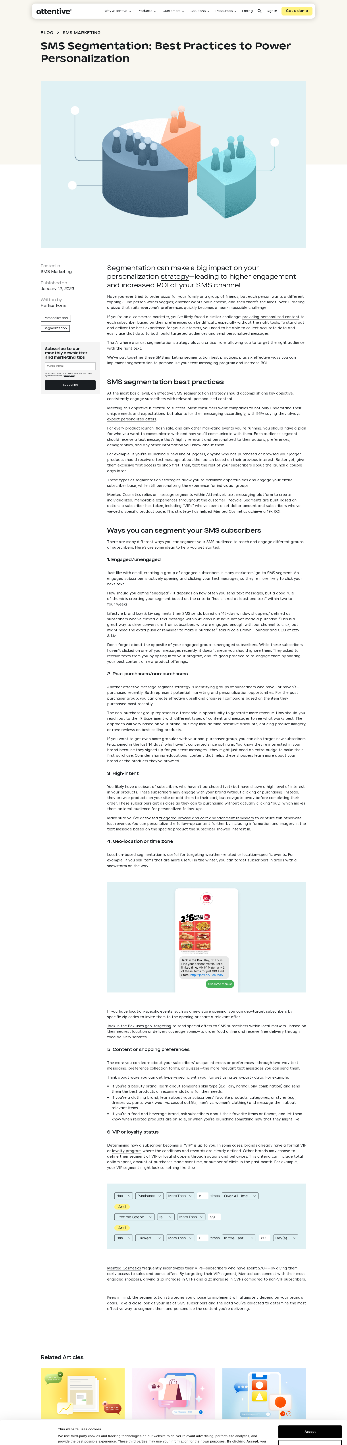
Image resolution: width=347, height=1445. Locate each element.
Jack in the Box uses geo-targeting (139, 1025)
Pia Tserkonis (54, 306)
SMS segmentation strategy (200, 393)
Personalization (56, 318)
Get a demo (297, 11)
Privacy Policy (183, 1424)
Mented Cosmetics (124, 494)
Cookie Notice (215, 1424)
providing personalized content (270, 316)
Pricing (247, 11)
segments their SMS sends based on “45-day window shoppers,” (212, 613)
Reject (310, 1423)
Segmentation (55, 328)
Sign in (272, 11)
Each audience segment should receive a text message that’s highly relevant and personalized (202, 436)
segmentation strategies (162, 1297)
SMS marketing (170, 357)
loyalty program (126, 1150)
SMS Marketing (82, 33)
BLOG (47, 33)
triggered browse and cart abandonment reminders (206, 817)
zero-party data (248, 1077)
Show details (68, 1436)
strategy (175, 277)
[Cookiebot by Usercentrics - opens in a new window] (28, 1436)
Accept (310, 1409)
